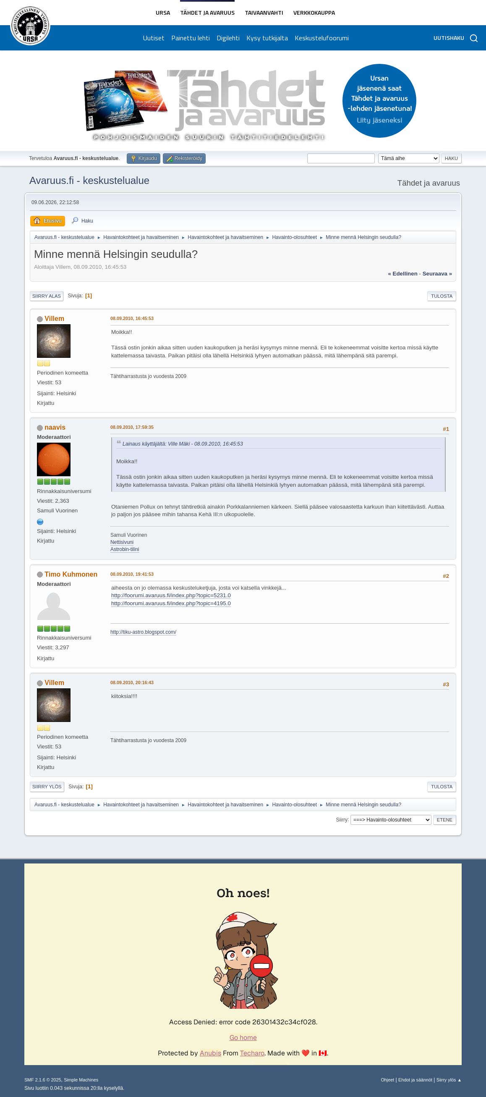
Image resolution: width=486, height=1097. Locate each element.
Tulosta (441, 296)
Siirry (342, 819)
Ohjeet (387, 1079)
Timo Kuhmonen (70, 574)
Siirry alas (46, 296)
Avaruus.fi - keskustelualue (89, 180)
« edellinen (402, 273)
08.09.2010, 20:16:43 (132, 682)
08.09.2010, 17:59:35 (132, 427)
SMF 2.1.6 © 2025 (42, 1079)
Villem (54, 318)
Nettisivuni (121, 542)
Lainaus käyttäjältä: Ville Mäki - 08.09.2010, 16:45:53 (183, 444)
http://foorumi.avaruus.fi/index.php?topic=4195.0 (171, 603)
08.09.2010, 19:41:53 (132, 574)
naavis (54, 427)
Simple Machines (81, 1079)
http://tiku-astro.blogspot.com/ (143, 632)
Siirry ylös (47, 786)
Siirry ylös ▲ (449, 1079)
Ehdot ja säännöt (415, 1079)
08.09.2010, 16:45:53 (132, 318)
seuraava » (437, 273)
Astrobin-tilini (124, 549)
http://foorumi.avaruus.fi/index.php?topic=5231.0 (171, 595)
